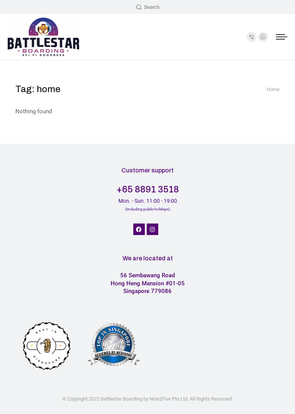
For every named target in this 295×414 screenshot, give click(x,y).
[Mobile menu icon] (281, 37)
